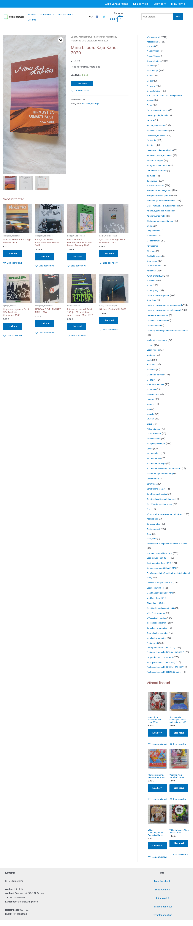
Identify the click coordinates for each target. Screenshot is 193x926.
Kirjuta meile (141, 3)
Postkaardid (66, 14)
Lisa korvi (82, 83)
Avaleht (32, 14)
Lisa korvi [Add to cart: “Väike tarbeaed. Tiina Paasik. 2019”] (179, 867)
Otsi (178, 16)
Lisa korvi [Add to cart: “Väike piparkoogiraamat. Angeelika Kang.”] (157, 870)
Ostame (32, 19)
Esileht (74, 37)
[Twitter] (104, 16)
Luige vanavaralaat (116, 3)
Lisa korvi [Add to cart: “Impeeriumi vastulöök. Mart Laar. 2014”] (157, 756)
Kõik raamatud (85, 37)
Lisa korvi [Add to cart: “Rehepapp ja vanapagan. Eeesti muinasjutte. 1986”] (179, 756)
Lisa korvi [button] (12, 253)
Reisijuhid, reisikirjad (91, 103)
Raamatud (47, 14)
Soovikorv (160, 3)
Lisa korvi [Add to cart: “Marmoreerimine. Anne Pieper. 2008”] (157, 812)
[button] (60, 40)
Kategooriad (99, 37)
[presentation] (52, 14)
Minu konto (178, 3)
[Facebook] (96, 16)
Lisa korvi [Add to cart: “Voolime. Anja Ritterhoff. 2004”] (179, 812)
